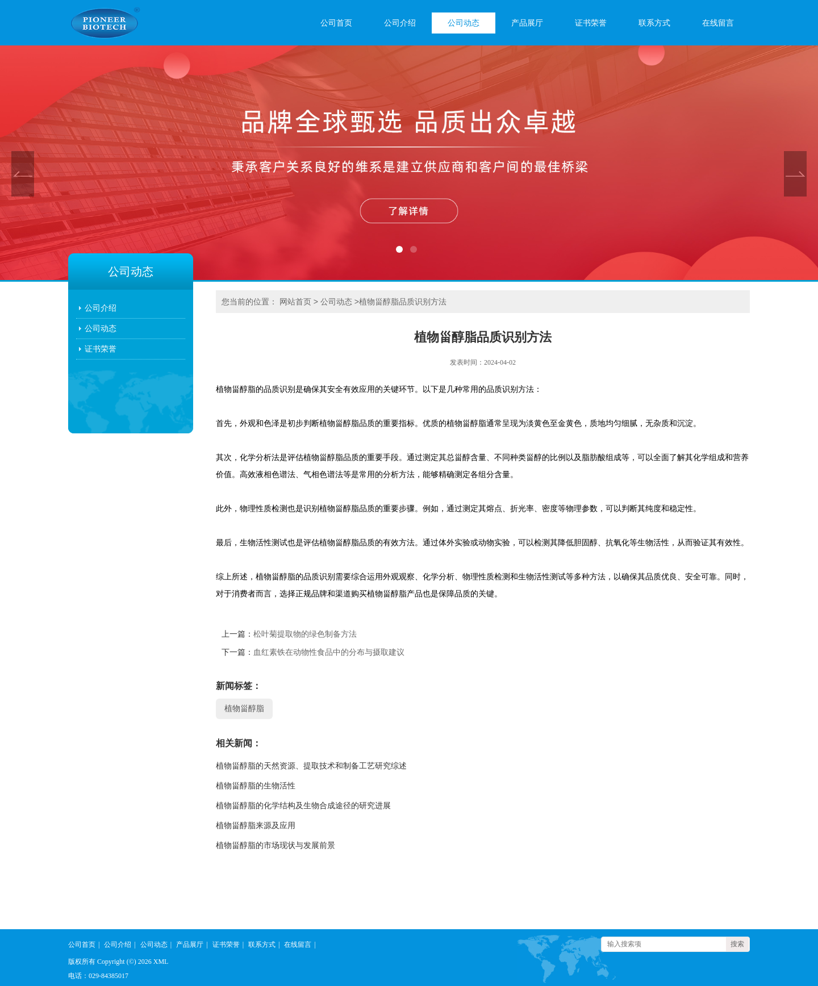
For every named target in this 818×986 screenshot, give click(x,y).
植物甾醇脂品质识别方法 (402, 301)
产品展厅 (527, 23)
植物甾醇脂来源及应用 (255, 825)
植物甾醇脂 (244, 708)
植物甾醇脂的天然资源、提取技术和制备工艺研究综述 (311, 766)
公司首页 (336, 23)
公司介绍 (400, 23)
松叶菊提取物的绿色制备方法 (305, 634)
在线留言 (718, 23)
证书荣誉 (591, 23)
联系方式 (654, 23)
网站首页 (295, 301)
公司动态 (463, 23)
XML (161, 962)
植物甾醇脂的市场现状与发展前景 (275, 845)
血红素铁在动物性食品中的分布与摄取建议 (328, 652)
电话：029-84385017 (98, 976)
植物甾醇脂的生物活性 (255, 786)
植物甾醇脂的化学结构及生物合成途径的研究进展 (303, 805)
